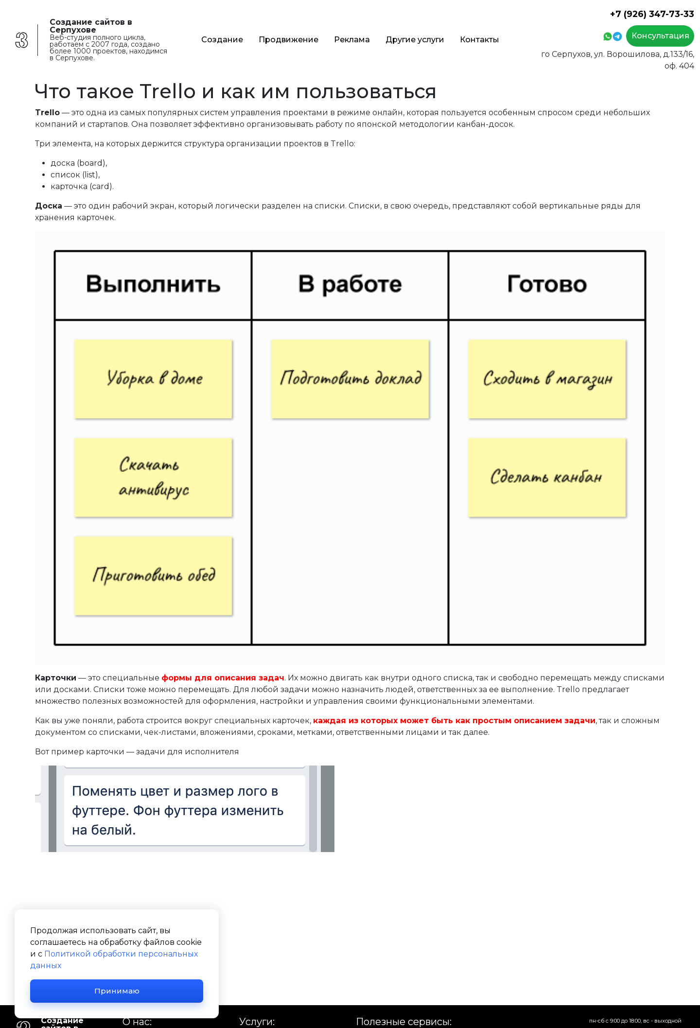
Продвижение (288, 39)
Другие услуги (414, 39)
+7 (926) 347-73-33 (652, 14)
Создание (222, 39)
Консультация (660, 35)
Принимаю (117, 990)
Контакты (479, 39)
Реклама (352, 39)
